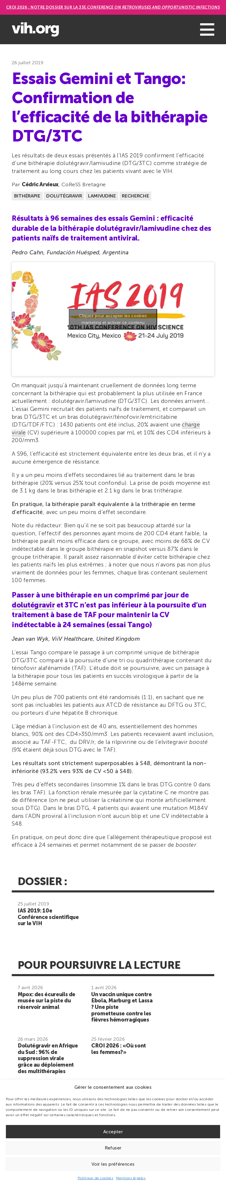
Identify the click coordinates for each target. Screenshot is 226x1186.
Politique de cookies (95, 1178)
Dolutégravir (64, 196)
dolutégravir (33, 605)
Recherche (135, 196)
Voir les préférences (113, 1164)
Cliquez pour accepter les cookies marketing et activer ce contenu (113, 319)
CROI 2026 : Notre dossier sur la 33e (113, 7)
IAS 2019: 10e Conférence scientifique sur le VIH (48, 917)
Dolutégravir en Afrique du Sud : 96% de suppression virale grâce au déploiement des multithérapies (48, 1058)
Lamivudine (102, 196)
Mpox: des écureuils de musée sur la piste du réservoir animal (46, 1000)
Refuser (113, 1148)
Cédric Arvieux (40, 184)
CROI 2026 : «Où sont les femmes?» (118, 1048)
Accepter (113, 1131)
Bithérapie (27, 196)
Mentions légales (130, 1178)
